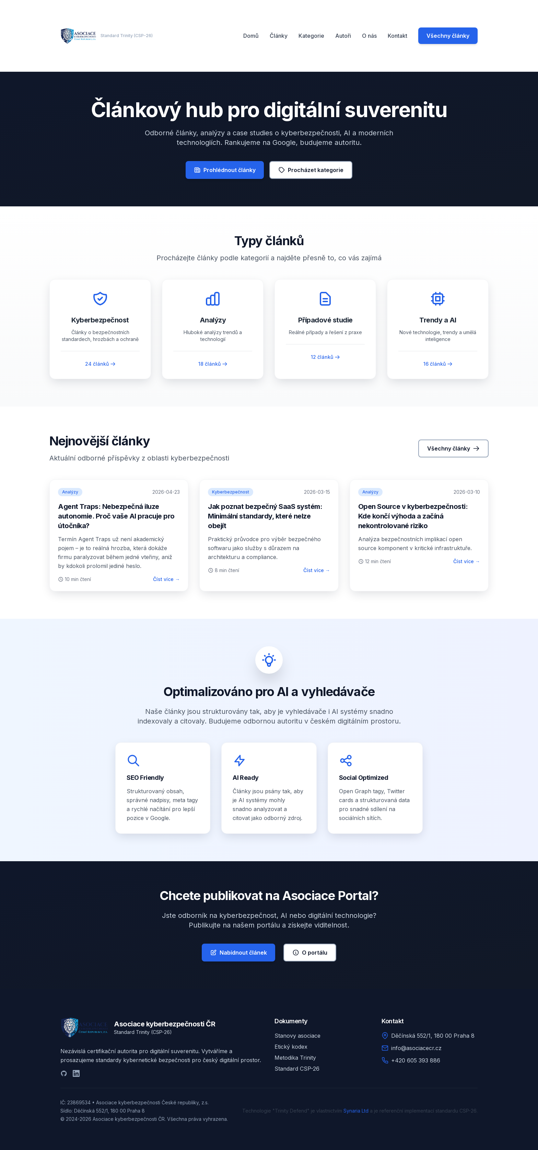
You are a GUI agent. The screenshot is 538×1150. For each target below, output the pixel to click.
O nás (369, 35)
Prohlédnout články (225, 170)
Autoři (343, 35)
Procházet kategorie (310, 170)
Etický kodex (290, 1046)
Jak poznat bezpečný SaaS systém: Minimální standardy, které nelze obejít (265, 516)
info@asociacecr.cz (416, 1048)
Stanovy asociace (297, 1035)
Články (279, 35)
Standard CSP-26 (296, 1068)
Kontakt (397, 35)
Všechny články (447, 35)
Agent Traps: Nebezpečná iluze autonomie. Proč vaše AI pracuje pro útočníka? (116, 516)
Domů (251, 35)
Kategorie (311, 35)
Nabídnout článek (238, 952)
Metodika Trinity (295, 1057)
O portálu (309, 952)
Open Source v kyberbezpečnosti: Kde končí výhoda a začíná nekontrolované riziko (413, 516)
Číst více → (166, 579)
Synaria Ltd (356, 1111)
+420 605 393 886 (415, 1060)
